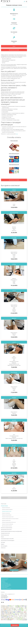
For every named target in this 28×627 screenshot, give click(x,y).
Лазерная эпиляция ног (6, 507)
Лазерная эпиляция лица (6, 520)
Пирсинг (2, 536)
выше (17, 133)
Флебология (3, 547)
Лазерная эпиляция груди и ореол (8, 516)
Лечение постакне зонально (6, 588)
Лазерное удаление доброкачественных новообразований (11, 531)
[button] (2, 563)
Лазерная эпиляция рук (6, 513)
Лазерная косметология (5, 533)
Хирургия (2, 544)
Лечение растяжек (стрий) (6, 584)
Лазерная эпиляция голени (6, 511)
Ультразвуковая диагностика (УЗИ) (7, 538)
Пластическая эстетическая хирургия (7, 540)
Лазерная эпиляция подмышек (7, 509)
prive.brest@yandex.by (4, 596)
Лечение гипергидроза (5, 586)
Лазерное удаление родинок (6, 585)
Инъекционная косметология (6, 529)
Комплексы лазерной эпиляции (6, 527)
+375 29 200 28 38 (4, 595)
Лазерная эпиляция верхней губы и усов (9, 522)
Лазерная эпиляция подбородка (7, 524)
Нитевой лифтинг (5, 587)
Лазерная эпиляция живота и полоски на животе (10, 518)
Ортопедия (3, 542)
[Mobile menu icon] (26, 1)
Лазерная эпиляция (4, 505)
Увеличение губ (4, 579)
